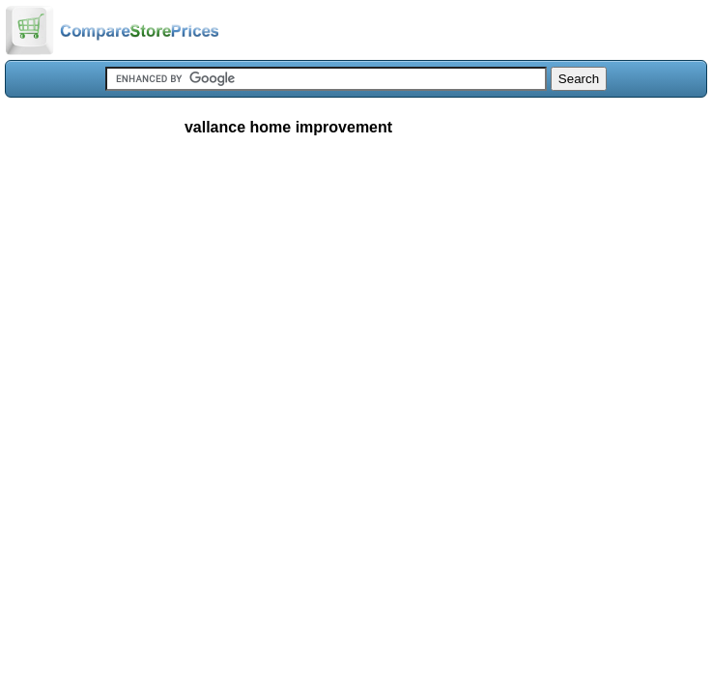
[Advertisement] (356, 294)
